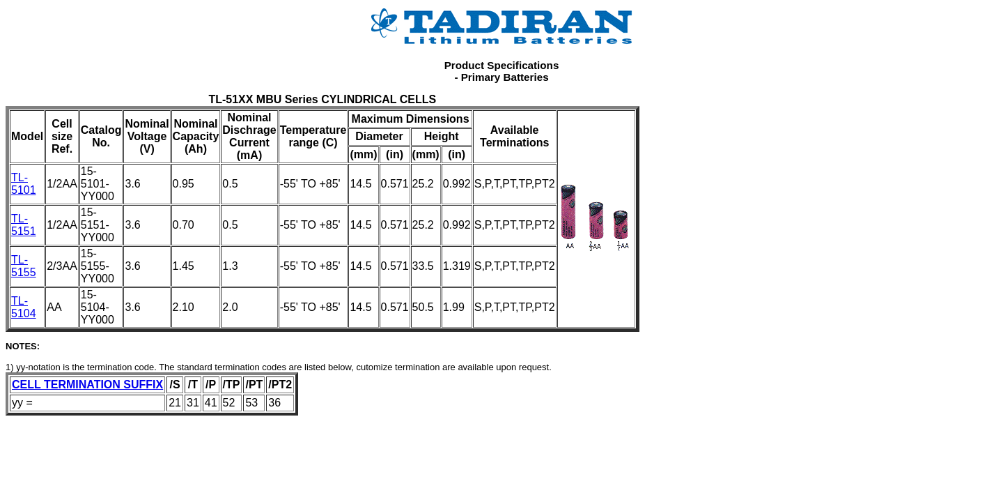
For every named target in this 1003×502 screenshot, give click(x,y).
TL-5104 (23, 307)
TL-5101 (23, 184)
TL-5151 (23, 225)
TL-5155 (23, 266)
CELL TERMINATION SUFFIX (87, 384)
